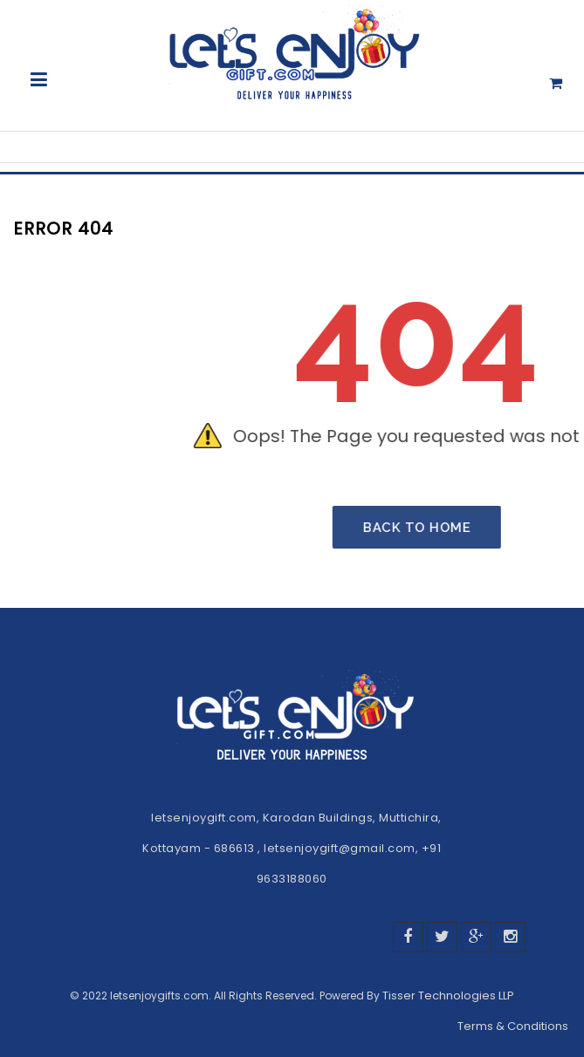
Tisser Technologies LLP (448, 995)
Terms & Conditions (514, 1026)
